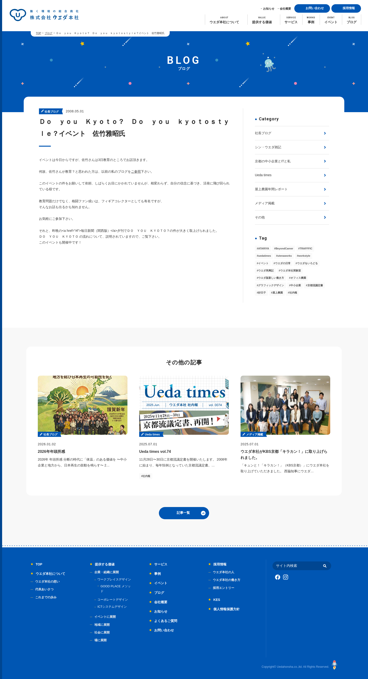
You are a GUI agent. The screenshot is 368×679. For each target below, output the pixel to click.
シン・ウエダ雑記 (268, 147)
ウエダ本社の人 (223, 572)
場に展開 (100, 640)
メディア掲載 (265, 203)
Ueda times (263, 175)
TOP (38, 33)
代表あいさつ (44, 589)
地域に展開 (102, 624)
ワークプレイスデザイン (114, 579)
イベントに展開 (105, 616)
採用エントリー (223, 588)
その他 (260, 217)
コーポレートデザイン (112, 599)
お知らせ (268, 8)
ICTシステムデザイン (112, 606)
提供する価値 (105, 564)
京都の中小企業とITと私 (273, 161)
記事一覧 (183, 513)
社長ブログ (263, 133)
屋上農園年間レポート (271, 189)
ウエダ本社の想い (47, 581)
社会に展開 (102, 632)
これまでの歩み (46, 597)
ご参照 (136, 171)
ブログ (48, 33)
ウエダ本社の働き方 (226, 580)
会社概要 (285, 8)
